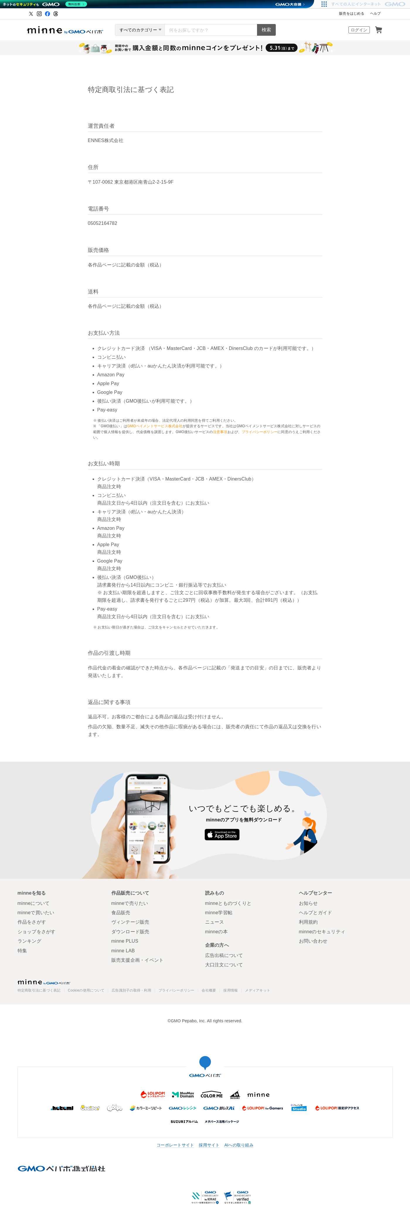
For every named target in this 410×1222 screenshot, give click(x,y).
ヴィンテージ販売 (130, 922)
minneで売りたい (129, 903)
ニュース (214, 922)
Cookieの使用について (86, 990)
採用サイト (209, 1145)
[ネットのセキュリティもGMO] (45, 4)
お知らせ (308, 903)
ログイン (359, 30)
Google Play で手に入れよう (266, 834)
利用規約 (308, 922)
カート (378, 30)
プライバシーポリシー (260, 432)
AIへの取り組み (239, 1145)
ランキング (29, 941)
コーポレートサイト (175, 1145)
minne (44, 982)
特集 (22, 950)
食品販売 (120, 912)
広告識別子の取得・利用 (131, 990)
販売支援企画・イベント (137, 960)
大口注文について (224, 964)
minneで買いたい (36, 912)
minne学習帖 (219, 912)
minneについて (34, 903)
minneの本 (216, 931)
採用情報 (230, 990)
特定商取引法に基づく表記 (39, 990)
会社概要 (209, 990)
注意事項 (220, 432)
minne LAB (123, 950)
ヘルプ (375, 13)
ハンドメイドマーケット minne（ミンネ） (65, 30)
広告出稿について (224, 955)
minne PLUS (124, 941)
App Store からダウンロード (222, 834)
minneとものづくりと (228, 903)
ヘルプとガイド (315, 912)
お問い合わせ (313, 941)
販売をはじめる (351, 13)
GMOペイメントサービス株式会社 (155, 426)
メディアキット (257, 990)
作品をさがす (32, 922)
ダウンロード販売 (130, 931)
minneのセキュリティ (322, 931)
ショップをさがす (37, 931)
